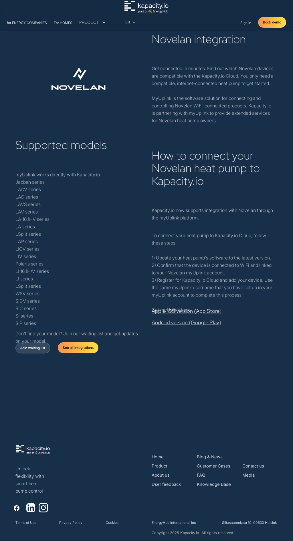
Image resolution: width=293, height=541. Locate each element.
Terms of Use (25, 522)
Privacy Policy (70, 522)
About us (161, 475)
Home (158, 457)
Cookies (112, 522)
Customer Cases (213, 466)
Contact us (253, 466)
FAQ (201, 475)
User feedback (166, 484)
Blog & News (210, 457)
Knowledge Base (214, 484)
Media (248, 475)
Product (159, 466)
